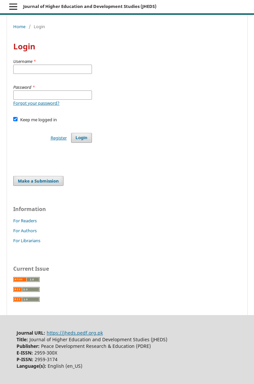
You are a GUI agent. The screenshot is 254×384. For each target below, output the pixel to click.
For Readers (25, 221)
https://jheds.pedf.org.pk (75, 333)
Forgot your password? (36, 103)
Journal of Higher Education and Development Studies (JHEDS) (89, 6)
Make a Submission (38, 181)
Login (81, 137)
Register (59, 138)
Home (19, 26)
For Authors (25, 231)
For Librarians (26, 241)
